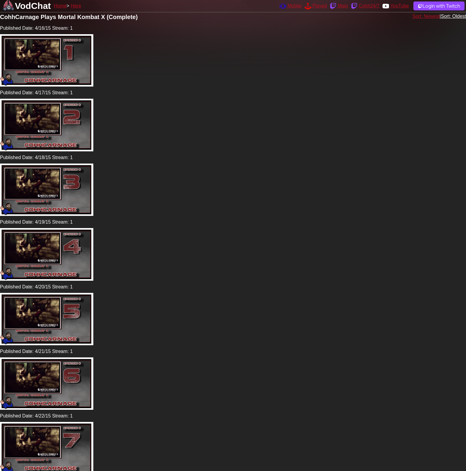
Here (76, 5)
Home (60, 5)
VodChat (33, 6)
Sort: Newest (426, 16)
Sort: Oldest (453, 16)
